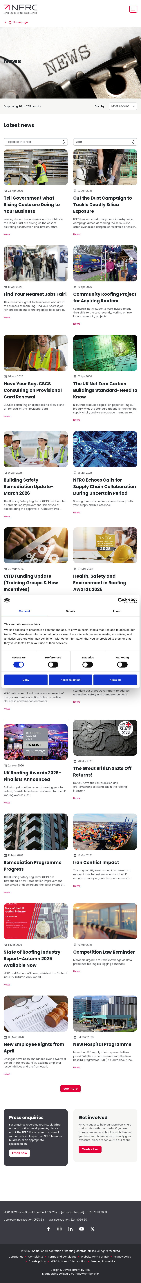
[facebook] (48, 1229)
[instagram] (59, 1229)
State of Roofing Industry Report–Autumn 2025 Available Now (32, 958)
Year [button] (79, 142)
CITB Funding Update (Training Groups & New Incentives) (31, 582)
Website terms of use (95, 1256)
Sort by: (100, 106)
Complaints (35, 1256)
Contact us (90, 1149)
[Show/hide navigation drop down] (133, 9)
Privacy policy (122, 1256)
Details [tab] (70, 610)
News (7, 234)
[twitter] (92, 1229)
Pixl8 (88, 1270)
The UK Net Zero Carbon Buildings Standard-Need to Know (105, 390)
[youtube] (81, 1229)
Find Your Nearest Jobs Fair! (35, 294)
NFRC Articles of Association (68, 1261)
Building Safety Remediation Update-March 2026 (28, 486)
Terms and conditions (62, 1256)
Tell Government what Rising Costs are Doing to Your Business (32, 204)
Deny (25, 679)
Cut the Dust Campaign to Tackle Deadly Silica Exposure (102, 204)
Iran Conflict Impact (96, 862)
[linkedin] (70, 1229)
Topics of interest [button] (18, 142)
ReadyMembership (87, 1273)
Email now (19, 1153)
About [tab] (117, 610)
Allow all (115, 679)
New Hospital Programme (102, 1044)
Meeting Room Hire (103, 1261)
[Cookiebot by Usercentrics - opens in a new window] (121, 600)
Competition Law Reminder (104, 952)
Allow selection (70, 679)
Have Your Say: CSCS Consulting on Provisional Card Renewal (33, 390)
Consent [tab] (24, 610)
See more (70, 1089)
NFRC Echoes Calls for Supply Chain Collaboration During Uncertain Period (104, 486)
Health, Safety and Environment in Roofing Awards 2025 (99, 582)
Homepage (20, 22)
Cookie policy (37, 1261)
